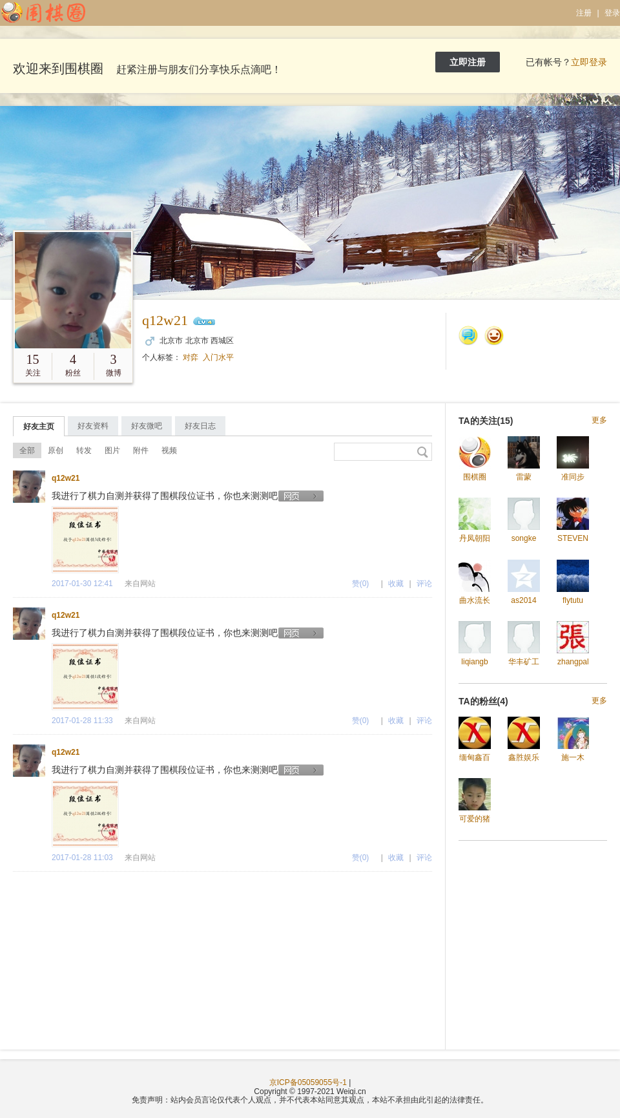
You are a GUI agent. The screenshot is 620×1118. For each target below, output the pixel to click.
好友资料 (93, 425)
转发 (84, 450)
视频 (169, 450)
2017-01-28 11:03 (82, 857)
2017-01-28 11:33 (82, 720)
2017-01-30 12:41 (82, 583)
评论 (424, 583)
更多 (599, 420)
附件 (141, 450)
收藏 (396, 583)
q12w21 (165, 320)
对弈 (190, 357)
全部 (27, 450)
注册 (584, 12)
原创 (55, 450)
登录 (612, 12)
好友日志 (200, 425)
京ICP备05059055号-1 (308, 1082)
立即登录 (589, 62)
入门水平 (218, 357)
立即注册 (468, 62)
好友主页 (38, 426)
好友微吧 (146, 425)
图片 (112, 450)
